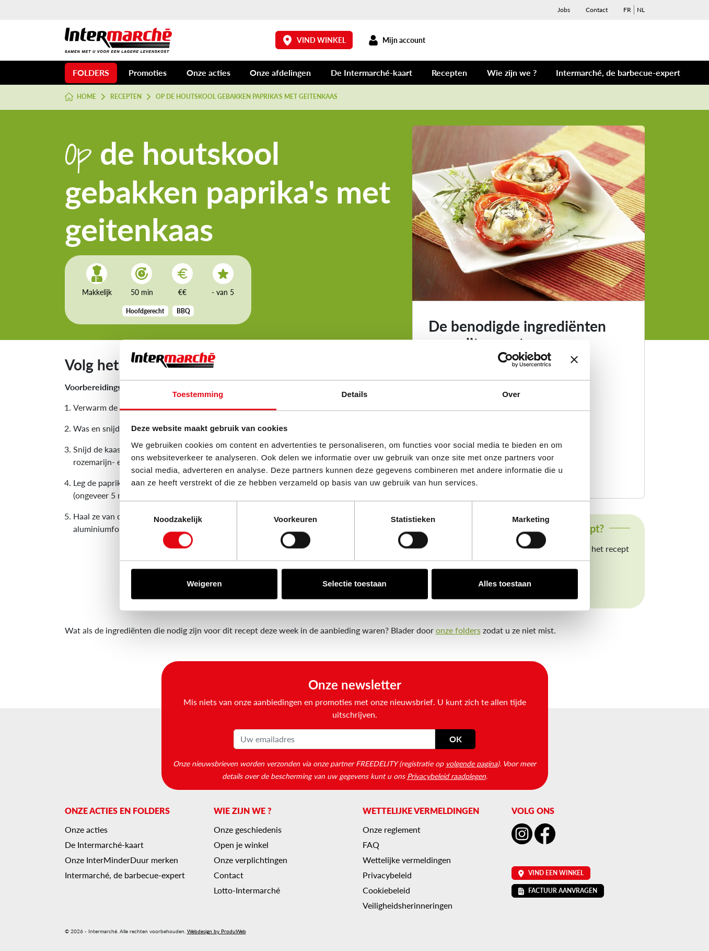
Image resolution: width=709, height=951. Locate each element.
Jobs (563, 9)
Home (81, 97)
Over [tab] (511, 394)
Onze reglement (392, 829)
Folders (91, 72)
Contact (597, 9)
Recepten (449, 72)
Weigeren (204, 583)
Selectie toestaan (354, 583)
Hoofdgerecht (145, 311)
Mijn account (397, 40)
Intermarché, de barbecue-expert (618, 72)
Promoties (148, 72)
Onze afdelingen (280, 72)
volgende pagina (471, 763)
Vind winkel (314, 40)
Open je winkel (241, 845)
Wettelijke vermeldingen (407, 860)
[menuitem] (627, 10)
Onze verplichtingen (250, 860)
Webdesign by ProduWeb (216, 931)
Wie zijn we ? (512, 72)
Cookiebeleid (386, 890)
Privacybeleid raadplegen (446, 776)
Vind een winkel (551, 872)
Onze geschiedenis (248, 829)
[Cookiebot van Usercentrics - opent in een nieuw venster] (505, 360)
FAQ (371, 845)
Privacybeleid (387, 875)
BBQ (183, 311)
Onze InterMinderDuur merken (121, 860)
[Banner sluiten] (574, 360)
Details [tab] (355, 394)
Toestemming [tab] (198, 394)
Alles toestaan (504, 583)
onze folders (458, 630)
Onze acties (208, 72)
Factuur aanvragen (557, 890)
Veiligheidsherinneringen (407, 905)
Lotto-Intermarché (247, 890)
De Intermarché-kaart (371, 72)
